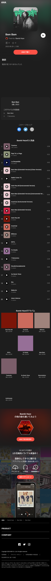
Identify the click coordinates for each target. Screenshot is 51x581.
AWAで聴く (25, 52)
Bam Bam (15, 102)
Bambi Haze (20, 38)
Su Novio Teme (25, 375)
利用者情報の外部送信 (32, 554)
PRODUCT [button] (6, 528)
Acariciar (25, 329)
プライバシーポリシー (16, 554)
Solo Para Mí (9, 329)
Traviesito (9, 375)
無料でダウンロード (25, 477)
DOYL (9, 352)
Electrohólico (42, 375)
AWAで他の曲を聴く (25, 439)
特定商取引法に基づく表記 (9, 557)
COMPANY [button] (6, 535)
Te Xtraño (25, 352)
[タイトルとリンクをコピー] (32, 129)
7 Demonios (11, 116)
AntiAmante (9, 398)
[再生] (43, 35)
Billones (42, 329)
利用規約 (4, 554)
